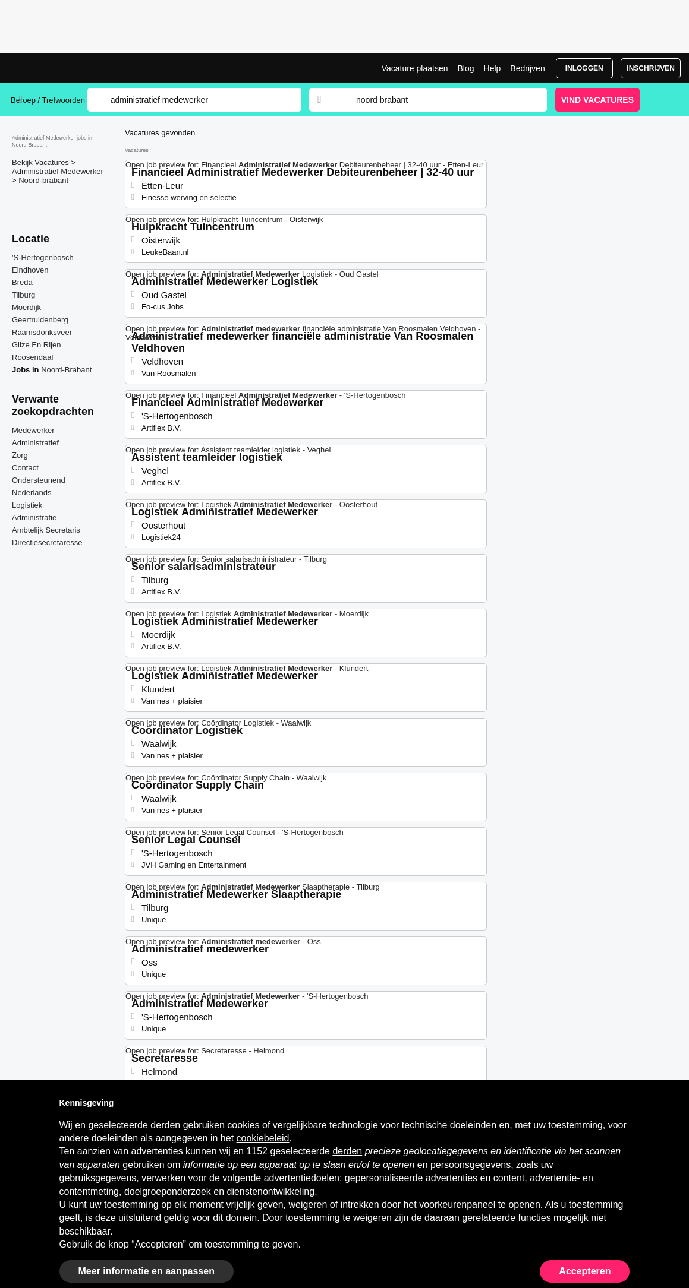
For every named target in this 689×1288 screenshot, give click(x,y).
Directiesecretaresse (47, 542)
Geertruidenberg (40, 319)
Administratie (34, 517)
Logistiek (27, 505)
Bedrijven (527, 68)
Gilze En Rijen (36, 344)
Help (492, 68)
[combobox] (440, 100)
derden (347, 1151)
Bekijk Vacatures (41, 162)
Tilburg (23, 294)
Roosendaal (32, 357)
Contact (25, 467)
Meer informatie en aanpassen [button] (146, 1271)
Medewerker (33, 430)
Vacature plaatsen (415, 68)
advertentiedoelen (301, 1178)
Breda (22, 282)
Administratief (35, 442)
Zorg (20, 455)
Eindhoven (30, 269)
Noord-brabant (43, 180)
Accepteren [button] (585, 1271)
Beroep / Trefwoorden (48, 100)
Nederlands (32, 492)
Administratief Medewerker (57, 171)
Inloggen (584, 68)
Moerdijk (26, 307)
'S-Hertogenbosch (43, 257)
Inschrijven (651, 68)
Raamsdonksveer (42, 332)
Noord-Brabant (66, 369)
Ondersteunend (38, 480)
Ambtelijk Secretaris (46, 530)
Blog (465, 68)
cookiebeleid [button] (263, 1138)
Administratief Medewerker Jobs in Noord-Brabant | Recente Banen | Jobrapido (55, 68)
